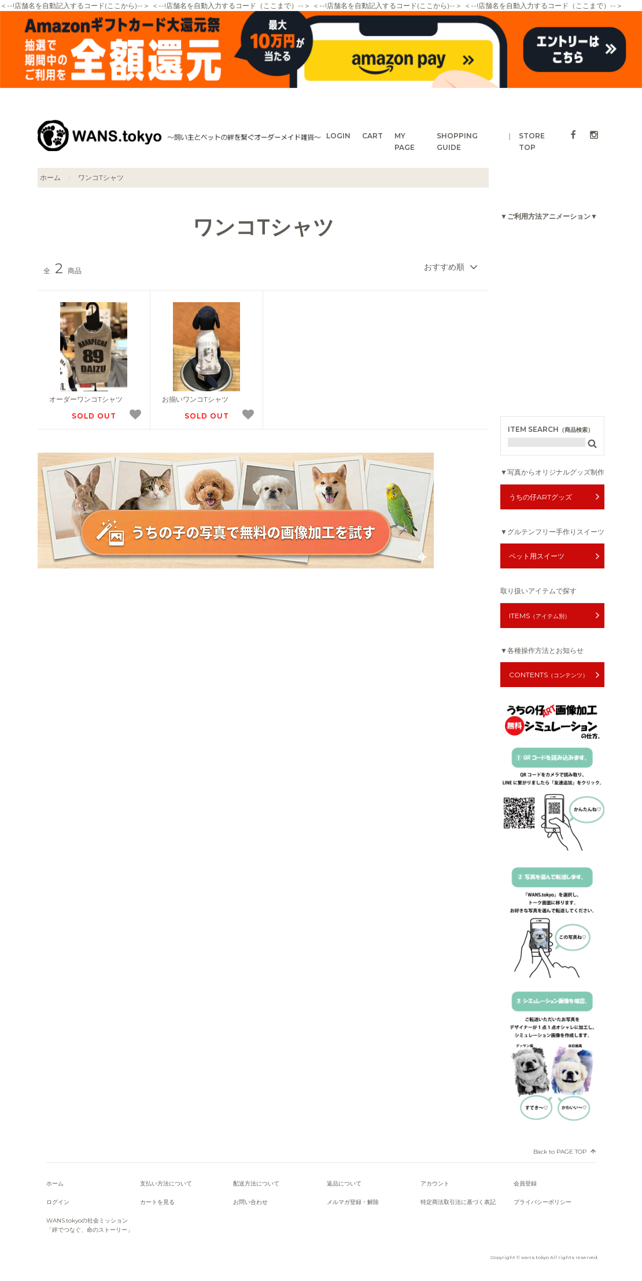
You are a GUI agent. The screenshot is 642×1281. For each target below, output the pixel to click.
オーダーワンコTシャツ (86, 399)
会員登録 (525, 1183)
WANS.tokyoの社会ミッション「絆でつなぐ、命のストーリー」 (89, 1225)
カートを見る (157, 1202)
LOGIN (338, 135)
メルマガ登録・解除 (353, 1202)
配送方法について (256, 1183)
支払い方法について (166, 1183)
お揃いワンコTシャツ (195, 399)
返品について (344, 1183)
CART (372, 135)
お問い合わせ (250, 1202)
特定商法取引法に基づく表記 (458, 1202)
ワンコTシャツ (101, 177)
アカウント (434, 1183)
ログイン (57, 1202)
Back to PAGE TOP (559, 1151)
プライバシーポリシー (542, 1202)
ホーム (50, 177)
